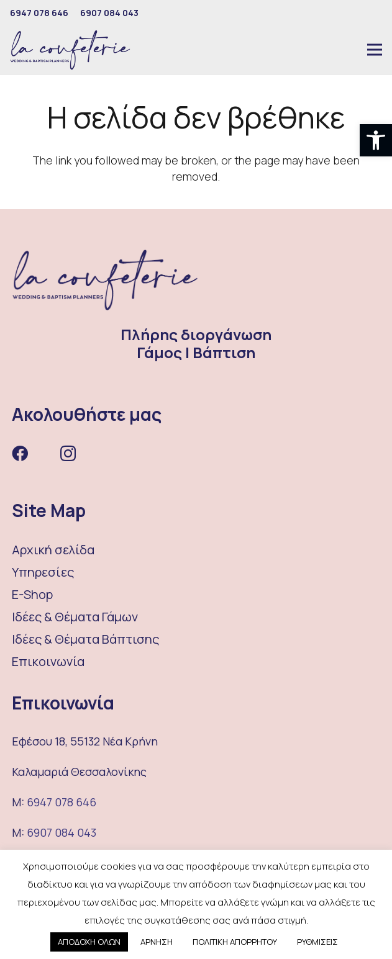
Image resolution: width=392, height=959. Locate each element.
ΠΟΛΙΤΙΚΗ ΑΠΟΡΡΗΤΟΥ (235, 941)
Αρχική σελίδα (53, 549)
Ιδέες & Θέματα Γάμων (75, 616)
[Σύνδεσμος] (70, 50)
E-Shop (32, 594)
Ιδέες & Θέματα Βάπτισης (85, 639)
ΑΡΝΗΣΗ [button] (156, 941)
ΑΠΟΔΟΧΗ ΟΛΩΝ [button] (89, 941)
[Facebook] (20, 453)
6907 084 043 (61, 832)
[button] (376, 140)
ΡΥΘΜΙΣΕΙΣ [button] (317, 941)
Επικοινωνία (48, 661)
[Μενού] (374, 49)
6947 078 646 (61, 802)
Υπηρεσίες (43, 572)
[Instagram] (68, 454)
